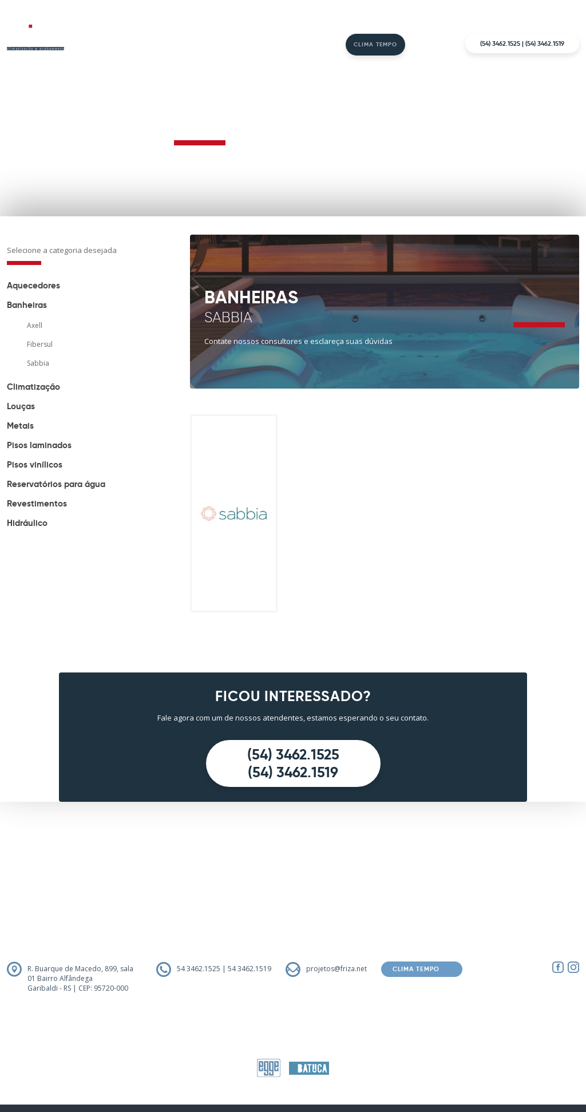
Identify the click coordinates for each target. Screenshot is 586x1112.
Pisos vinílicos (34, 464)
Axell (34, 325)
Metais (20, 425)
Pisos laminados (39, 445)
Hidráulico (27, 522)
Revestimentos (37, 503)
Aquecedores (33, 285)
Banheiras (27, 304)
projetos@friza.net (336, 969)
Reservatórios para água (56, 483)
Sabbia (38, 363)
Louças (21, 406)
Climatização (33, 386)
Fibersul (40, 344)
